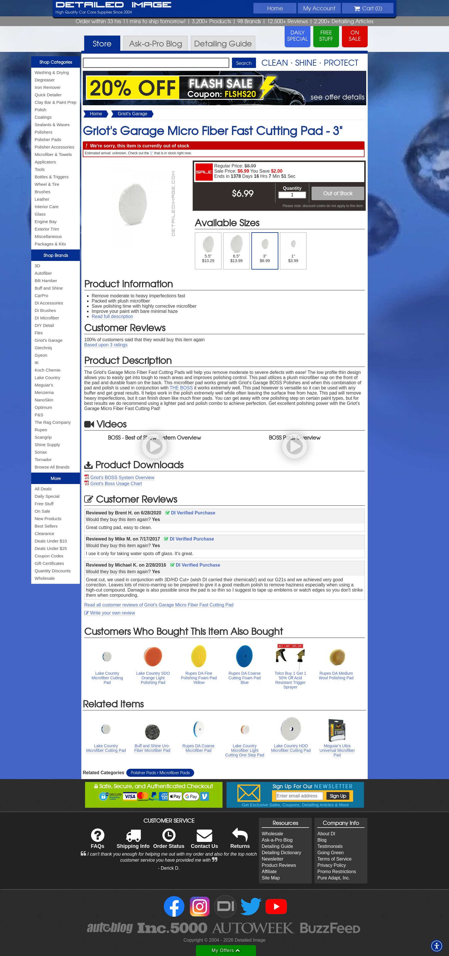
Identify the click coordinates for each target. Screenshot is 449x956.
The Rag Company (53, 422)
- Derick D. (169, 868)
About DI (326, 833)
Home (275, 8)
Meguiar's (44, 385)
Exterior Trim (47, 229)
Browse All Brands (52, 467)
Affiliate (269, 871)
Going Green (330, 852)
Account (319, 8)
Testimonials (329, 846)
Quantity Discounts (53, 570)
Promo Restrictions (336, 871)
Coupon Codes (49, 555)
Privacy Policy (331, 865)
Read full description (112, 316)
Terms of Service (334, 859)
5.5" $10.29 (208, 248)
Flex (39, 332)
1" (151, 153)
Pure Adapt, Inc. (333, 877)
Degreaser (45, 79)
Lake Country (47, 377)
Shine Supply (47, 444)
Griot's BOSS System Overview (122, 477)
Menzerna (44, 392)
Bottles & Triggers (51, 176)
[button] (436, 946)
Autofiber (43, 273)
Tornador (43, 459)
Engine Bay (46, 221)
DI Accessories (49, 303)
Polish (40, 109)
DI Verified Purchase (190, 512)
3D (37, 265)
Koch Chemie (47, 370)
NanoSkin (44, 399)
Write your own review (109, 612)
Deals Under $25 (51, 548)
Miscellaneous (48, 236)
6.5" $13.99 (236, 248)
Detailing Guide (277, 846)
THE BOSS (181, 387)
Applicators (45, 161)
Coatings (43, 117)
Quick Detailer (48, 94)
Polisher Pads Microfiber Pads (160, 772)
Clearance (44, 533)
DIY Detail (44, 325)
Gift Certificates (49, 563)
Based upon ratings (105, 344)
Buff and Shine (49, 288)
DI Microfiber (47, 317)
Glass (40, 214)
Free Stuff (44, 503)
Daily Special (47, 496)
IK (37, 362)
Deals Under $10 (51, 541)
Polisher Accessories (54, 147)
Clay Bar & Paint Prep (55, 102)
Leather (42, 199)
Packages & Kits (50, 243)
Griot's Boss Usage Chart (116, 483)
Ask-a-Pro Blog (277, 840)
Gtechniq (43, 347)
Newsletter (272, 859)
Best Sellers (46, 526)
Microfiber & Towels (53, 154)
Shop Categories (56, 62)
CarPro (41, 295)
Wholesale (45, 578)
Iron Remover (48, 87)
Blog (321, 840)
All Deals (43, 488)
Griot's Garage (48, 340)
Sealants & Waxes (52, 124)
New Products (48, 518)
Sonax (41, 452)
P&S (39, 414)
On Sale (42, 511)
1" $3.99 (293, 248)
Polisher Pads (48, 139)
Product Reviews (279, 865)
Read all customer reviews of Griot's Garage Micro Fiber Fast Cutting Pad (158, 604)
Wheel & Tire (47, 184)
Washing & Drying (52, 72)
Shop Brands (56, 255)
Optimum (43, 407)
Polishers (43, 132)
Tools (40, 169)
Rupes (41, 429)
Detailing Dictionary (281, 852)
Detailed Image (114, 5)
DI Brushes (45, 310)
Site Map (271, 877)
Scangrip (43, 437)
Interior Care (46, 206)
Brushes (42, 191)
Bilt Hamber (46, 280)
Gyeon (41, 355)
